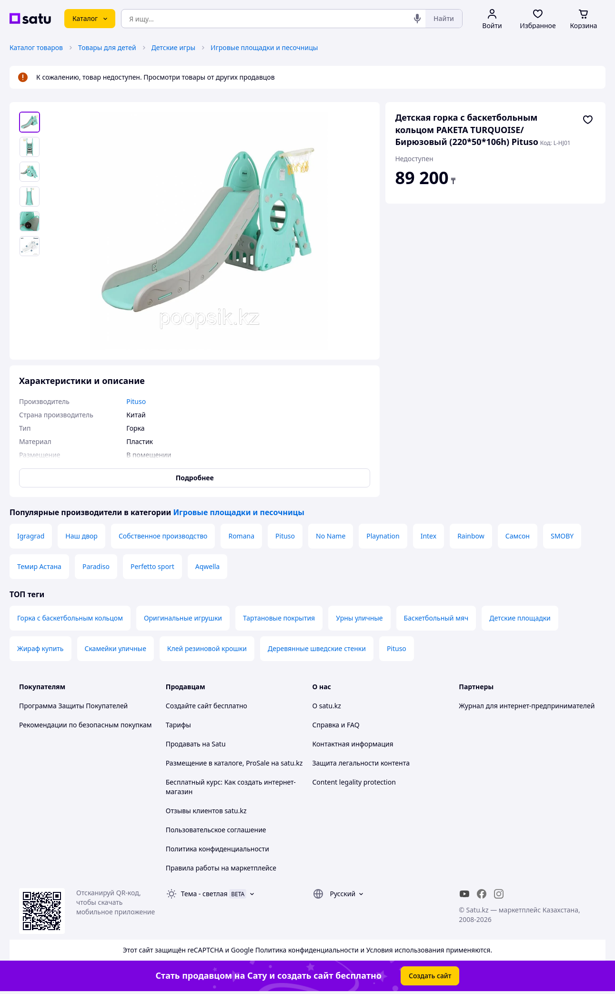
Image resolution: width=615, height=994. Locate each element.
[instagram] (498, 894)
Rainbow (470, 535)
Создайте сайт (189, 705)
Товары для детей (107, 47)
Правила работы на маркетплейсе (221, 867)
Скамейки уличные (115, 648)
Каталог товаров (36, 47)
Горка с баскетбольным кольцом (70, 617)
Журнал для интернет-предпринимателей (527, 705)
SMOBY (562, 535)
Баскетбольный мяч (436, 617)
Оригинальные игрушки (183, 617)
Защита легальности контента (361, 762)
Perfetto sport (152, 566)
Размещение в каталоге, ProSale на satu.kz (234, 762)
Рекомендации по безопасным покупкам (85, 724)
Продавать (183, 743)
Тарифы (178, 724)
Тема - (204, 893)
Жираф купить (40, 648)
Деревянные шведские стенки (317, 648)
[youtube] (464, 894)
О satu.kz (327, 705)
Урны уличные (359, 617)
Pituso (285, 535)
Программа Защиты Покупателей (73, 705)
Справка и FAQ (336, 724)
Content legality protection (354, 782)
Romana (241, 535)
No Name (330, 535)
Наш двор (81, 535)
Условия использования (405, 949)
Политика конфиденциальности (217, 848)
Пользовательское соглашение (216, 829)
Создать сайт (430, 975)
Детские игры (173, 47)
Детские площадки (520, 617)
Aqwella (207, 566)
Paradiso (96, 566)
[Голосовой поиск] (417, 19)
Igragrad (30, 535)
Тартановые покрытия (279, 617)
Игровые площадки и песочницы (264, 47)
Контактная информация (353, 743)
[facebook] (481, 894)
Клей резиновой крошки (207, 648)
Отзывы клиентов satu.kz (206, 810)
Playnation (382, 535)
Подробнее (195, 477)
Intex (428, 535)
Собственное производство (163, 535)
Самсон (517, 535)
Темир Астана (39, 566)
